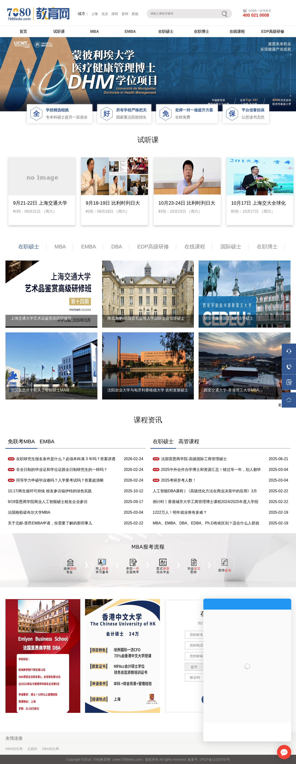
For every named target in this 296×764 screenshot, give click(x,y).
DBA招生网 (50, 749)
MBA (94, 32)
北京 (104, 14)
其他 (135, 14)
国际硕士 (230, 247)
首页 (23, 32)
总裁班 (32, 749)
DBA (116, 247)
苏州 (125, 14)
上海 (94, 14)
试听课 (59, 32)
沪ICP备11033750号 (214, 759)
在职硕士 (165, 32)
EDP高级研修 (272, 32)
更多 (281, 405)
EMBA (130, 32)
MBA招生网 (14, 749)
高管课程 (188, 441)
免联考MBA (21, 441)
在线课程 (237, 32)
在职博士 (201, 32)
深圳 (114, 14)
